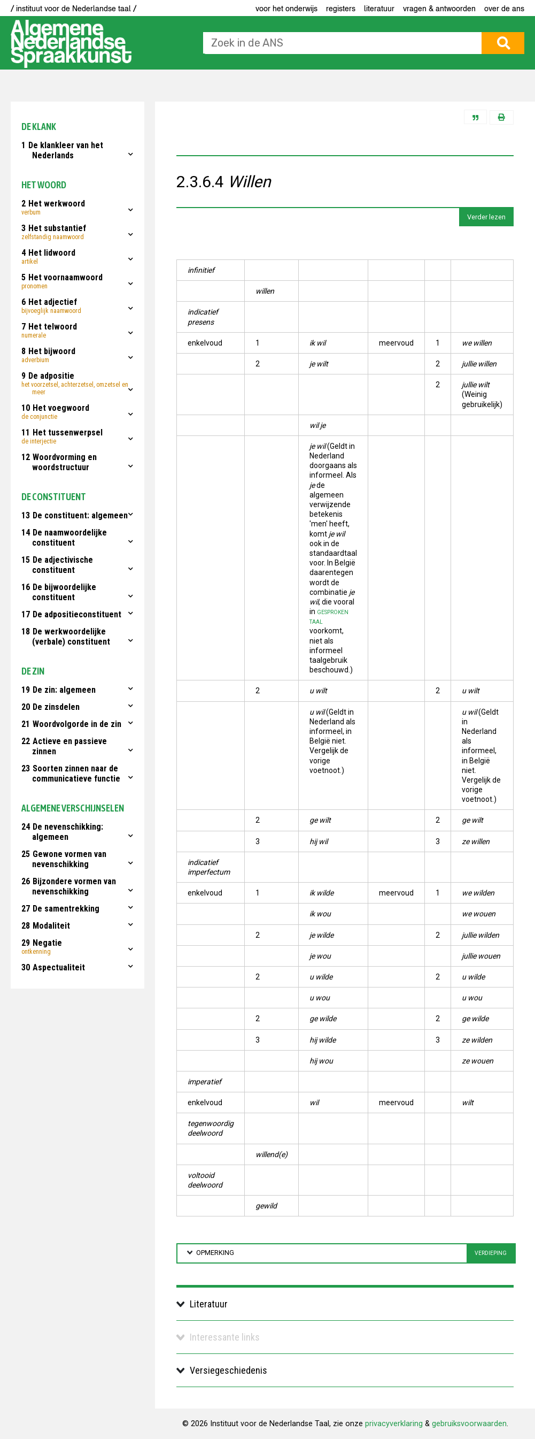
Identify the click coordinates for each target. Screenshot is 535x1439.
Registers (340, 8)
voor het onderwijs (286, 8)
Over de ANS (504, 8)
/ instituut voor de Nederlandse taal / (73, 8)
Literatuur (379, 8)
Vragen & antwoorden (439, 8)
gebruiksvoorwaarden (469, 1423)
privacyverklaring (394, 1423)
